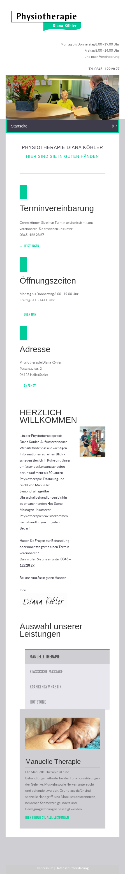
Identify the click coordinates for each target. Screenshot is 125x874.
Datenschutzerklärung (72, 868)
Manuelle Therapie (44, 656)
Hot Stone (38, 702)
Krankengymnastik (45, 686)
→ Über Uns (28, 314)
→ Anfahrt (28, 386)
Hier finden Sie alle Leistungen (47, 817)
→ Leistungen (29, 246)
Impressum (45, 868)
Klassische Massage (46, 671)
